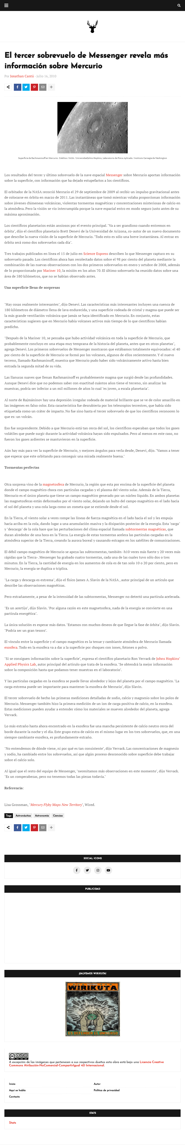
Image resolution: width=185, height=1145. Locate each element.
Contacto (14, 1097)
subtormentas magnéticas (145, 529)
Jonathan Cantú (22, 76)
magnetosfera (53, 484)
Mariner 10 (51, 271)
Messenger (114, 175)
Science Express (95, 254)
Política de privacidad (106, 1091)
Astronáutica (23, 816)
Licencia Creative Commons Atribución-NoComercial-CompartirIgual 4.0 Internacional (86, 1064)
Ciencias (58, 816)
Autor (97, 1084)
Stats (12, 1123)
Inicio (12, 1084)
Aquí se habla (17, 1091)
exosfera (10, 647)
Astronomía (42, 816)
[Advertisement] (92, 928)
